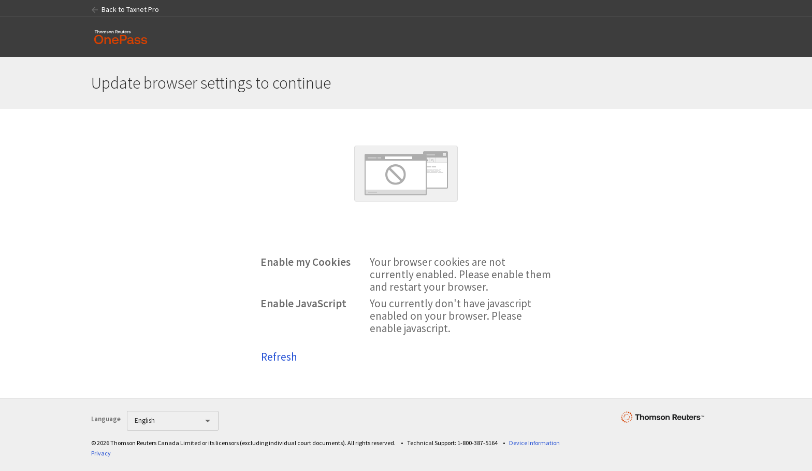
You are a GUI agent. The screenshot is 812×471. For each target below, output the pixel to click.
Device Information (534, 443)
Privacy (101, 453)
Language (106, 419)
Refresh (279, 357)
